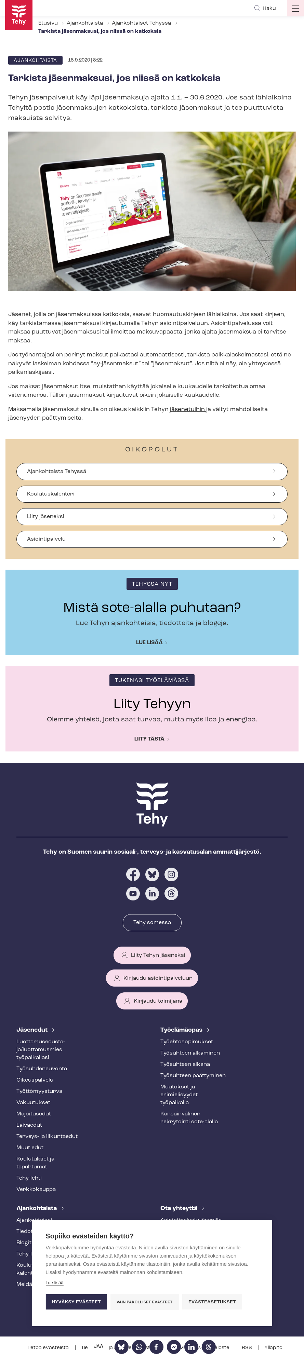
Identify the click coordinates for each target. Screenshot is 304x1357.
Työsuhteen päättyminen (193, 1075)
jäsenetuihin (188, 409)
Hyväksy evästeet (76, 1301)
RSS (247, 1348)
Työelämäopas (182, 1030)
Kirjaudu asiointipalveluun (158, 978)
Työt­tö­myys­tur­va (39, 1091)
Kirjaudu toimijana (158, 1001)
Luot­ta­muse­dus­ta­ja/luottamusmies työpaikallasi (40, 1049)
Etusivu (48, 23)
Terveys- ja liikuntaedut (47, 1136)
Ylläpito (273, 1348)
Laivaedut (29, 1125)
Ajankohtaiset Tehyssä (141, 23)
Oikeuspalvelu (34, 1080)
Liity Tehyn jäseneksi (158, 955)
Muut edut (29, 1148)
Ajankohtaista (85, 23)
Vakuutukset (33, 1102)
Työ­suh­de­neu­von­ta (41, 1069)
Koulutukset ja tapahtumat (35, 1163)
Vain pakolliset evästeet (144, 1302)
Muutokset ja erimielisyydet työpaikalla (179, 1094)
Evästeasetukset (212, 1301)
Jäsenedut (32, 1030)
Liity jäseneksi (45, 516)
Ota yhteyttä (179, 1208)
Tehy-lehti (29, 1178)
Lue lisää (149, 643)
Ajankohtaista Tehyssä (56, 471)
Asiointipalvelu (46, 539)
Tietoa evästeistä (48, 1348)
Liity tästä (149, 739)
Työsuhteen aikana (185, 1064)
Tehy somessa (152, 922)
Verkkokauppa (36, 1189)
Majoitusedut (33, 1114)
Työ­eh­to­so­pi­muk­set (186, 1042)
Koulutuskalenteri (51, 494)
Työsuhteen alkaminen (190, 1053)
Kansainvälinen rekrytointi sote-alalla (189, 1118)
